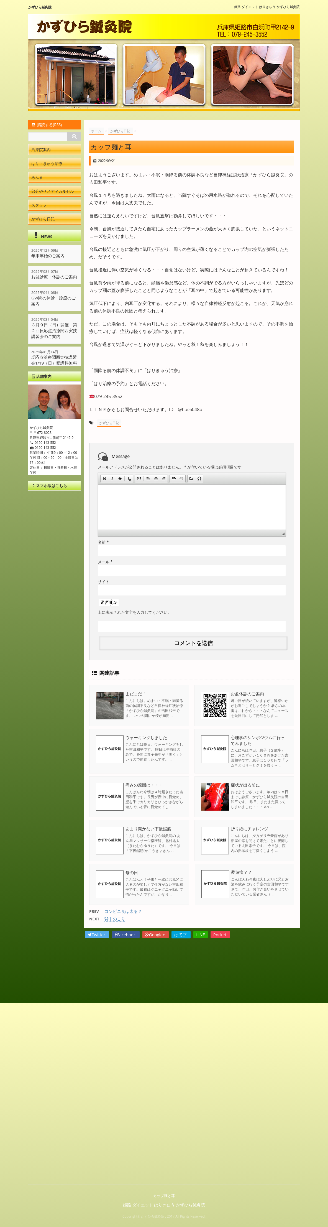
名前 (103, 542)
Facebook (126, 934)
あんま (37, 177)
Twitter (97, 934)
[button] (104, 478)
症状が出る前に (245, 785)
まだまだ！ (135, 693)
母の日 (131, 872)
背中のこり (114, 918)
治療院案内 (41, 149)
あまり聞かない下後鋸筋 (148, 828)
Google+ (155, 934)
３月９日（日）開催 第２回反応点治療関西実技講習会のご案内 (54, 330)
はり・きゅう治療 (46, 163)
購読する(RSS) (46, 124)
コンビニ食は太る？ (123, 911)
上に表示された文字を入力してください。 (134, 612)
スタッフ (39, 205)
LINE (200, 934)
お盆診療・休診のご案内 (54, 276)
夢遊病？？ (241, 872)
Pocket (220, 934)
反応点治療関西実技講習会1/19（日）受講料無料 (54, 360)
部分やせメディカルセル (52, 191)
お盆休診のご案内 (247, 693)
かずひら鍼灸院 (40, 7)
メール (105, 561)
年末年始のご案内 (48, 255)
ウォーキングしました (146, 737)
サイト (103, 581)
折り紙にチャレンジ (249, 828)
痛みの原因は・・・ (144, 785)
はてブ (181, 934)
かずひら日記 (109, 423)
